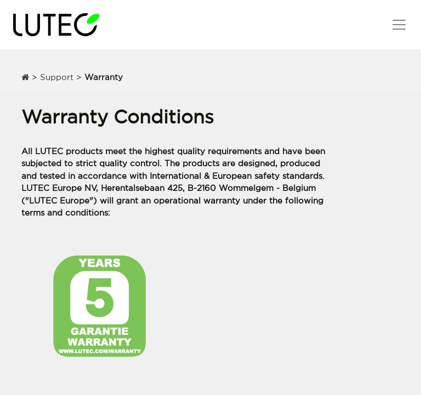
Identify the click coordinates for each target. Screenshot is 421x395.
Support (56, 77)
